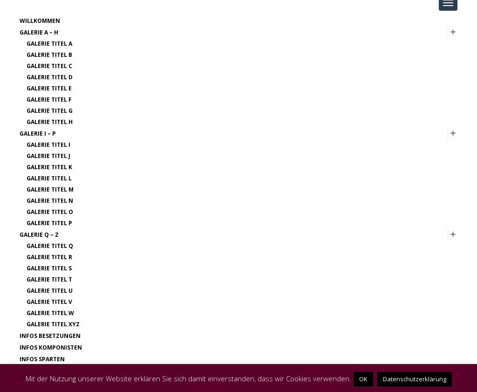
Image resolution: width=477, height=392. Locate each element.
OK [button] (363, 379)
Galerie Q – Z (39, 235)
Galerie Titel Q (50, 246)
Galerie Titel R (49, 257)
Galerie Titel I (48, 145)
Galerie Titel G (50, 111)
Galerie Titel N (50, 201)
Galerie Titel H (50, 122)
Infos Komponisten (51, 347)
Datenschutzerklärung (414, 379)
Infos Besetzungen (50, 336)
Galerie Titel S (49, 268)
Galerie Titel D (50, 77)
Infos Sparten (42, 359)
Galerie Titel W (50, 313)
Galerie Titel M (50, 189)
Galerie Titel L (49, 178)
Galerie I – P (38, 134)
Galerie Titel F (49, 99)
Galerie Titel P (49, 223)
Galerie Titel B (49, 55)
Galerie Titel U (50, 291)
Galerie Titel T (49, 279)
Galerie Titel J (48, 156)
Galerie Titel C (49, 66)
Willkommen (40, 21)
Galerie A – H (39, 32)
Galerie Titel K (49, 167)
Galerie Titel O (50, 212)
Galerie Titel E (49, 88)
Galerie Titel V (49, 302)
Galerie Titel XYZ (53, 324)
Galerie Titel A (49, 44)
